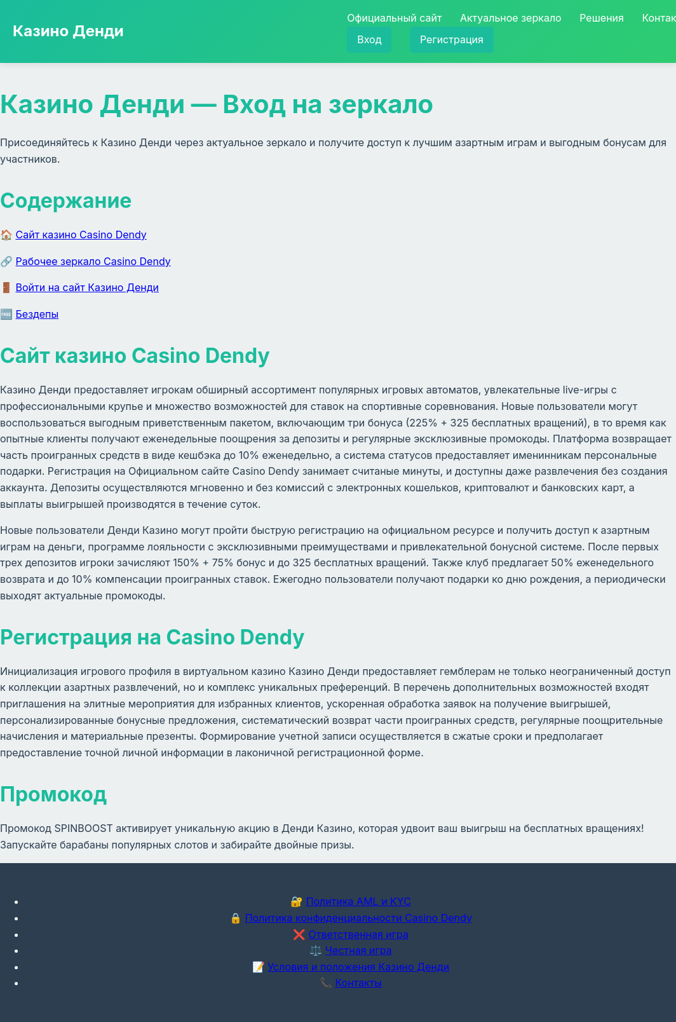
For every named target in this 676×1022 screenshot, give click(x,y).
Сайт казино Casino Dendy (81, 234)
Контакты (358, 982)
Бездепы (37, 314)
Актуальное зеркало (511, 17)
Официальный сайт (394, 17)
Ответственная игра (358, 934)
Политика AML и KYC (358, 901)
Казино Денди (68, 31)
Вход (369, 39)
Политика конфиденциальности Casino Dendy (358, 917)
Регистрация (451, 39)
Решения (601, 17)
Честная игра (358, 950)
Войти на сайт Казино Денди (87, 287)
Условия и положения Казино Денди (358, 966)
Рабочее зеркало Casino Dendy (93, 261)
